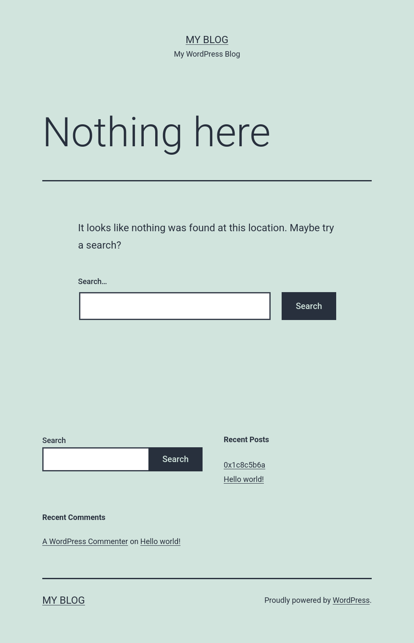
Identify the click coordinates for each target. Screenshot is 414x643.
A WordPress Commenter (85, 541)
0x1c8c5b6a (244, 464)
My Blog (207, 40)
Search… (92, 281)
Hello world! (244, 479)
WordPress (351, 600)
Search (54, 440)
